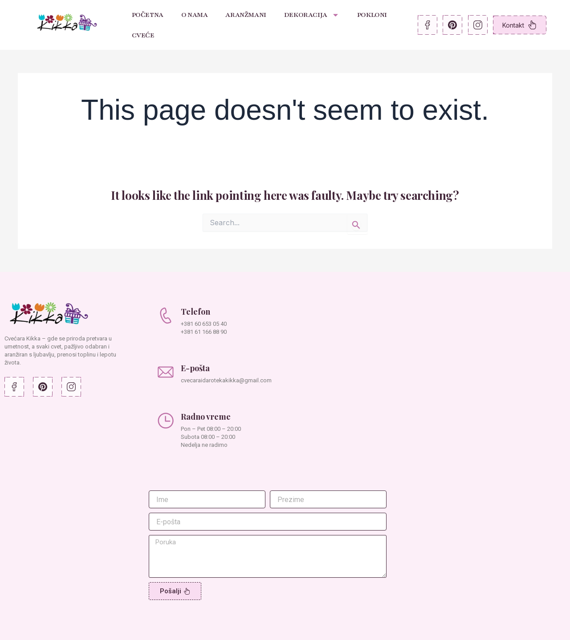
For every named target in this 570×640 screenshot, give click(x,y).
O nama (194, 14)
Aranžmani (245, 14)
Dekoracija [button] (311, 15)
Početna (147, 14)
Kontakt (519, 24)
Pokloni (372, 14)
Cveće (143, 35)
